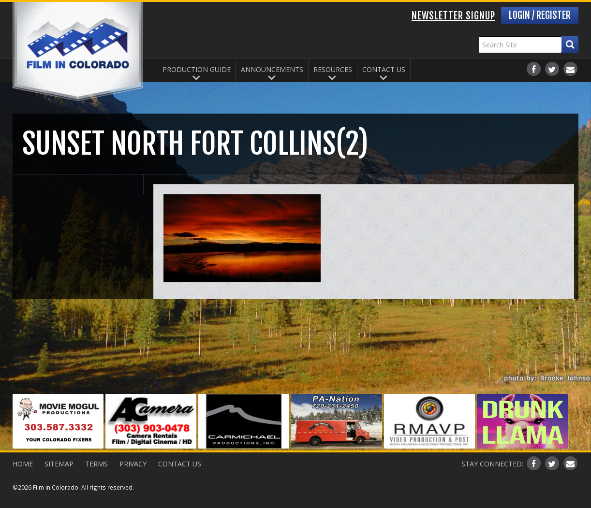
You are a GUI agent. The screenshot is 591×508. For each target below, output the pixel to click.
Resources (332, 69)
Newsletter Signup (453, 16)
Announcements (272, 69)
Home (23, 463)
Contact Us (383, 69)
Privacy (133, 463)
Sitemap (59, 463)
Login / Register (540, 15)
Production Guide (197, 69)
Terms (96, 463)
